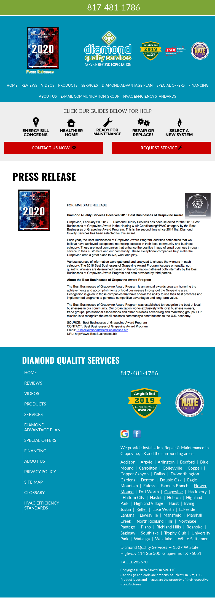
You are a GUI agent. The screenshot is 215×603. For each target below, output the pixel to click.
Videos (47, 85)
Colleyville (172, 467)
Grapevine (173, 491)
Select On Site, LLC (162, 570)
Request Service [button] (161, 147)
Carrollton (148, 467)
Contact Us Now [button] (54, 147)
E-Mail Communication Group (90, 96)
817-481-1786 (139, 372)
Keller (141, 509)
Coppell (195, 467)
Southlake (150, 532)
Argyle (146, 461)
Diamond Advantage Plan (127, 85)
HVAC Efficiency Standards (149, 96)
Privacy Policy (46, 476)
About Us (48, 96)
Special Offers (171, 85)
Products (67, 85)
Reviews (29, 85)
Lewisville (149, 514)
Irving (189, 503)
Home (12, 85)
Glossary (41, 497)
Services (89, 85)
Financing (199, 85)
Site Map (40, 486)
